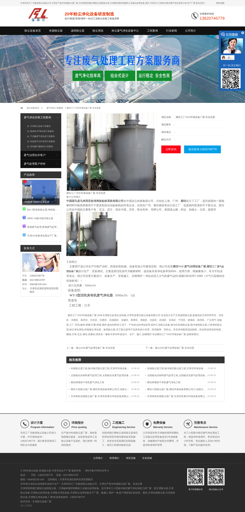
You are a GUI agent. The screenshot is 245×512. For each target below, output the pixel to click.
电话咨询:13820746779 (202, 149)
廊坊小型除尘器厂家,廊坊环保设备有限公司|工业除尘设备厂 (100, 389)
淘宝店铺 (130, 458)
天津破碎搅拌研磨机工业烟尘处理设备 (79, 488)
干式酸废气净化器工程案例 (41, 136)
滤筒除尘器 (77, 30)
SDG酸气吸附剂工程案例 (40, 146)
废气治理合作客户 (35, 155)
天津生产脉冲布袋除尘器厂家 (114, 483)
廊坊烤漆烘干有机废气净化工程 (86, 382)
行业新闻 (171, 30)
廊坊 (68, 193)
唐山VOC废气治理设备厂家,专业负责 (174, 347)
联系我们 (114, 458)
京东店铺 (147, 458)
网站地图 (220, 3)
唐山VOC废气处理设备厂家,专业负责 (95, 347)
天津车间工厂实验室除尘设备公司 (79, 483)
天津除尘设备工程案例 (39, 126)
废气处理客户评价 (35, 163)
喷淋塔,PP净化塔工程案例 (40, 131)
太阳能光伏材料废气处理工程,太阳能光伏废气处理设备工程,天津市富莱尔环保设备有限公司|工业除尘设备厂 (100, 375)
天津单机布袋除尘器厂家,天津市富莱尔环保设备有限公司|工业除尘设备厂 (100, 396)
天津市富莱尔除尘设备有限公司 (143, 315)
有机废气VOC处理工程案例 (41, 141)
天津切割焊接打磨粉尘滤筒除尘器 (38, 488)
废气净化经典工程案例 (37, 117)
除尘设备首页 (32, 30)
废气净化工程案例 (55, 108)
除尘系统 (98, 30)
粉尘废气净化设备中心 (125, 30)
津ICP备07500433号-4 (97, 470)
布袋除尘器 (56, 30)
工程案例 (152, 30)
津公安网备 (26, 505)
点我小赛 (232, 57)
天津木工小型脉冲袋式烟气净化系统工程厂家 (127, 488)
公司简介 (190, 30)
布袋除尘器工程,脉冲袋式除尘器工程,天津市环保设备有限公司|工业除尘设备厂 (100, 368)
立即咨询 (171, 149)
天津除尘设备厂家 (41, 501)
